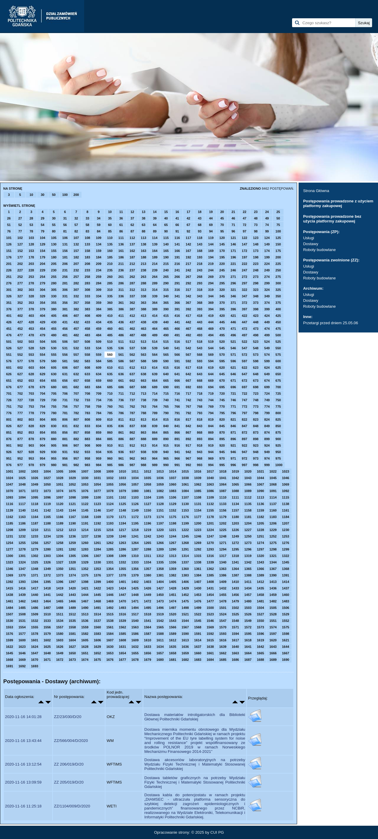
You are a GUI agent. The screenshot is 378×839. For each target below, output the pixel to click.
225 (278, 264)
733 (87, 400)
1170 (109, 517)
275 (278, 276)
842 (188, 426)
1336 (172, 562)
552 (20, 354)
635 (110, 374)
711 (121, 393)
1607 (109, 640)
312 (132, 289)
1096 (46, 497)
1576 (9, 633)
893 (199, 439)
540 (166, 348)
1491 (97, 607)
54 (42, 225)
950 (278, 452)
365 (166, 302)
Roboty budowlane (319, 250)
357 (76, 302)
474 (267, 328)
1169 (97, 517)
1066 (247, 484)
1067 (260, 484)
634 (98, 374)
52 (20, 225)
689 (154, 387)
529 (42, 348)
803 (31, 419)
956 (65, 458)
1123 (97, 504)
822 (244, 419)
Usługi (308, 238)
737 (132, 400)
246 (233, 270)
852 (20, 432)
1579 (46, 633)
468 (199, 328)
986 (121, 465)
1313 (172, 556)
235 (110, 270)
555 (53, 354)
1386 (222, 575)
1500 (210, 607)
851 (9, 432)
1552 (285, 620)
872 (244, 432)
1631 (122, 646)
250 (278, 270)
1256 (34, 543)
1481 (260, 601)
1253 (285, 536)
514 (154, 341)
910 (110, 445)
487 (132, 335)
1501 (222, 607)
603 (31, 367)
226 (9, 270)
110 (110, 238)
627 (20, 374)
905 (53, 445)
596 (233, 361)
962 (132, 458)
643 (199, 374)
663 (143, 380)
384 (98, 309)
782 (76, 413)
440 (166, 322)
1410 (235, 582)
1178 (210, 517)
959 (98, 458)
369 (211, 302)
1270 (210, 543)
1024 (9, 478)
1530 (9, 620)
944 (211, 452)
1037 (172, 478)
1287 (135, 549)
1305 (72, 556)
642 (188, 374)
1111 (235, 497)
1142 (46, 510)
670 (222, 380)
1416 (21, 588)
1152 (172, 510)
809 (98, 419)
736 (121, 400)
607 (76, 367)
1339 (210, 562)
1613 (185, 640)
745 (222, 400)
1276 (285, 543)
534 (98, 348)
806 (65, 419)
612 (132, 367)
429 (42, 322)
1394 (34, 582)
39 (155, 218)
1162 (9, 517)
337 (132, 296)
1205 (260, 523)
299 (267, 283)
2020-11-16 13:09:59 (23, 782)
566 (177, 354)
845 (222, 426)
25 (278, 212)
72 (244, 225)
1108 (197, 497)
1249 (235, 536)
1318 (235, 556)
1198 (172, 523)
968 (199, 458)
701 (9, 393)
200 (76, 194)
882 (76, 439)
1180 (235, 517)
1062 (197, 484)
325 (278, 289)
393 (199, 309)
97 (244, 231)
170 (222, 251)
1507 (9, 614)
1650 (72, 653)
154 (42, 251)
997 (244, 465)
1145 (84, 510)
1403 (147, 582)
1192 (97, 523)
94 (211, 231)
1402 (135, 582)
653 (31, 380)
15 (166, 212)
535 (110, 348)
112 (132, 238)
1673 (72, 659)
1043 (247, 478)
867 (188, 432)
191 (177, 257)
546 (233, 348)
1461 (9, 601)
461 (121, 328)
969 (211, 458)
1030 (84, 478)
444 (211, 322)
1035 (147, 478)
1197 (160, 523)
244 (211, 270)
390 (166, 309)
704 (42, 393)
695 (222, 387)
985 (110, 465)
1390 (272, 575)
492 (188, 335)
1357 (147, 569)
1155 (210, 510)
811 (121, 419)
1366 (260, 569)
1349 (46, 569)
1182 (260, 517)
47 (244, 218)
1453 (197, 595)
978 (31, 465)
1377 (109, 575)
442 (188, 322)
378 (31, 309)
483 (87, 335)
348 (255, 296)
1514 (97, 614)
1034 (135, 478)
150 (278, 244)
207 (76, 264)
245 (222, 270)
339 (154, 296)
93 (199, 231)
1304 (59, 556)
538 (143, 348)
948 (255, 452)
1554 (21, 627)
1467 (84, 601)
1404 (160, 582)
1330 (97, 562)
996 (233, 465)
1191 (84, 523)
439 (154, 322)
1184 (285, 517)
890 (166, 439)
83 (87, 231)
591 (177, 361)
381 (65, 309)
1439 (21, 595)
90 (166, 231)
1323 (9, 562)
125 (278, 238)
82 (76, 231)
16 (177, 212)
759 (98, 406)
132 (76, 244)
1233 (34, 536)
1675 (97, 659)
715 (166, 393)
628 (31, 374)
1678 (135, 659)
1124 (109, 504)
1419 (59, 588)
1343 (260, 562)
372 (244, 302)
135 (110, 244)
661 (121, 380)
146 (233, 244)
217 (188, 264)
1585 (122, 633)
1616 (222, 640)
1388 (247, 575)
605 (53, 367)
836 (121, 426)
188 (143, 257)
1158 (247, 510)
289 (154, 283)
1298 (272, 549)
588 (143, 361)
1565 (160, 627)
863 (143, 432)
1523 (210, 614)
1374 (72, 575)
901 (9, 445)
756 (65, 406)
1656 (147, 653)
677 (20, 387)
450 (278, 322)
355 (53, 302)
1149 (135, 510)
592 (188, 361)
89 (155, 231)
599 (267, 361)
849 (267, 426)
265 (166, 276)
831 (65, 426)
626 (9, 374)
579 (42, 361)
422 (244, 315)
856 (65, 432)
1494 (135, 607)
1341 (235, 562)
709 (98, 393)
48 (256, 218)
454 (42, 328)
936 (121, 452)
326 (9, 296)
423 (255, 315)
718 (199, 393)
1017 (210, 471)
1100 (97, 497)
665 (166, 380)
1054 (97, 484)
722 (244, 393)
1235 (59, 536)
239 (154, 270)
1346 (9, 569)
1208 (9, 530)
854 (42, 432)
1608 (122, 640)
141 (177, 244)
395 (222, 309)
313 (143, 289)
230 (53, 270)
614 (154, 367)
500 (278, 335)
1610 (147, 640)
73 (256, 225)
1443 (72, 595)
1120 (59, 504)
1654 (122, 653)
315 (166, 289)
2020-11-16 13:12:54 (23, 764)
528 (31, 348)
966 (177, 458)
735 (110, 400)
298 (255, 283)
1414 (285, 582)
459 (98, 328)
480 (53, 335)
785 (110, 413)
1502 (235, 607)
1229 (272, 530)
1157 (235, 510)
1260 (84, 543)
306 (65, 289)
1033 (122, 478)
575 (278, 354)
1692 (21, 666)
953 (31, 458)
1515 (109, 614)
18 (199, 212)
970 (222, 458)
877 (20, 439)
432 (76, 322)
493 (199, 335)
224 (267, 264)
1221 (172, 530)
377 (20, 309)
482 (76, 335)
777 (20, 413)
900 (278, 439)
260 (110, 276)
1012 (147, 471)
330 (53, 296)
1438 (9, 595)
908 (87, 445)
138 (143, 244)
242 (188, 270)
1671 (46, 659)
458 (87, 328)
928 (31, 452)
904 (42, 445)
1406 (185, 582)
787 (132, 413)
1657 (160, 653)
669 (211, 380)
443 (199, 322)
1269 (197, 543)
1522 (197, 614)
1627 (72, 646)
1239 (109, 536)
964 (154, 458)
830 (53, 426)
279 (42, 283)
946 (233, 452)
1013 (160, 471)
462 (132, 328)
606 (65, 367)
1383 (185, 575)
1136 (260, 504)
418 (199, 315)
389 (154, 309)
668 (199, 380)
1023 (285, 471)
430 (53, 322)
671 (233, 380)
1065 (235, 484)
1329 (84, 562)
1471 (135, 601)
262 (132, 276)
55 (54, 225)
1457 (247, 595)
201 (9, 264)
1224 (210, 530)
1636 (185, 646)
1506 (285, 607)
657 (76, 380)
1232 (21, 536)
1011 (135, 471)
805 (53, 419)
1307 (97, 556)
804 (42, 419)
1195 (135, 523)
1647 (34, 653)
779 (42, 413)
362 (132, 302)
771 (233, 406)
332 (76, 296)
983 (87, 465)
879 (42, 439)
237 (132, 270)
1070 (9, 491)
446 (233, 322)
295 (222, 283)
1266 (160, 543)
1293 (210, 549)
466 (177, 328)
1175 (172, 517)
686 (121, 387)
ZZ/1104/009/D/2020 (72, 806)
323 (255, 289)
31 (65, 218)
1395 (46, 582)
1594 (235, 633)
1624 (34, 646)
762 (132, 406)
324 (267, 289)
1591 (197, 633)
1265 (147, 543)
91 (177, 231)
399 (267, 309)
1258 (59, 543)
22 (244, 212)
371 (233, 302)
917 (188, 445)
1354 (109, 569)
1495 (147, 607)
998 (255, 465)
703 (31, 393)
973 (255, 458)
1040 (210, 478)
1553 (9, 627)
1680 (160, 659)
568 (199, 354)
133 (87, 244)
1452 (185, 595)
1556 (46, 627)
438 (143, 322)
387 (132, 309)
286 (121, 283)
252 (20, 276)
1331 (109, 562)
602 (20, 367)
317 (188, 289)
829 (42, 426)
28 (31, 218)
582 (76, 361)
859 (98, 432)
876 (9, 439)
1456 (235, 595)
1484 (9, 607)
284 (98, 283)
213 (143, 264)
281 (65, 283)
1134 (235, 504)
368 (199, 302)
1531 (21, 620)
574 (267, 354)
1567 (185, 627)
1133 (222, 504)
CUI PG (217, 832)
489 (154, 335)
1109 (210, 497)
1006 (72, 471)
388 (143, 309)
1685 (222, 659)
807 (76, 419)
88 (143, 231)
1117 (21, 504)
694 (211, 387)
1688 (260, 659)
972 (244, 458)
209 (98, 264)
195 (222, 257)
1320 (260, 556)
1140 (21, 510)
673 (255, 380)
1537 (97, 620)
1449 (147, 595)
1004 (46, 471)
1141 (34, 510)
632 (76, 374)
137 (132, 244)
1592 (210, 633)
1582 (84, 633)
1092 (285, 491)
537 (132, 348)
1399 (97, 582)
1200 (197, 523)
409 (98, 315)
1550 (260, 620)
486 (121, 335)
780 (53, 413)
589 (154, 361)
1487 (46, 607)
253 (31, 276)
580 (53, 361)
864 (154, 432)
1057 (135, 484)
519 (211, 341)
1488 (59, 607)
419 (211, 315)
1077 (97, 491)
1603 (59, 640)
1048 (21, 484)
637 (132, 374)
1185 (9, 523)
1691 (9, 666)
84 (98, 231)
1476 (197, 601)
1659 (185, 653)
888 (143, 439)
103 (31, 238)
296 (233, 283)
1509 (34, 614)
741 (177, 400)
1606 (97, 640)
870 (222, 432)
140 (166, 244)
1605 (84, 640)
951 (9, 458)
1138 (285, 504)
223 (255, 264)
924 (267, 445)
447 (244, 322)
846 (233, 426)
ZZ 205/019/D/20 (69, 782)
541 (177, 348)
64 (155, 225)
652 (20, 380)
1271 (222, 543)
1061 (185, 484)
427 (20, 322)
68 (199, 225)
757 (76, 406)
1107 (185, 497)
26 (9, 218)
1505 (272, 607)
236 (121, 270)
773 (255, 406)
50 (54, 194)
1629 (97, 646)
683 (87, 387)
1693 (34, 666)
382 (76, 309)
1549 (247, 620)
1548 (235, 620)
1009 (109, 471)
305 (53, 289)
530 (53, 348)
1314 (185, 556)
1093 (9, 497)
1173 (147, 517)
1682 (185, 659)
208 (87, 264)
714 (154, 393)
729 (42, 400)
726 (9, 400)
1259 (72, 543)
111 (121, 238)
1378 (122, 575)
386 (121, 309)
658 (87, 380)
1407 (197, 582)
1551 (272, 620)
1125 (122, 504)
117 (188, 238)
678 (31, 387)
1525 (235, 614)
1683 (197, 659)
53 (31, 225)
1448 (135, 595)
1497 (172, 607)
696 (233, 387)
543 (199, 348)
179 (42, 257)
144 (211, 244)
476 (9, 335)
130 (53, 244)
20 (222, 212)
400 (278, 309)
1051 (59, 484)
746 (233, 400)
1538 (109, 620)
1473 (160, 601)
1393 (21, 582)
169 (211, 251)
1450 (160, 595)
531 (65, 348)
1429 (185, 588)
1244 (172, 536)
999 (267, 465)
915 (166, 445)
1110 (222, 497)
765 (166, 406)
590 (166, 361)
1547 (222, 620)
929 (42, 452)
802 (20, 419)
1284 (97, 549)
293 (199, 283)
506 (65, 341)
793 (199, 413)
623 (255, 367)
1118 (34, 504)
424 (267, 315)
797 (244, 413)
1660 (197, 653)
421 (233, 315)
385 (110, 309)
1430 (197, 588)
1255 (21, 543)
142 (188, 244)
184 (98, 257)
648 (255, 374)
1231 (9, 536)
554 (42, 354)
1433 (235, 588)
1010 (122, 471)
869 (211, 432)
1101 (109, 497)
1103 (135, 497)
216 (177, 264)
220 (222, 264)
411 (121, 315)
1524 (222, 614)
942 (188, 452)
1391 (285, 575)
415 (166, 315)
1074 (59, 491)
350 (278, 296)
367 (188, 302)
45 (222, 218)
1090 (260, 491)
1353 (97, 569)
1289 (160, 549)
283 (87, 283)
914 (154, 445)
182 (76, 257)
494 (211, 335)
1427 (160, 588)
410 (110, 315)
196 (233, 257)
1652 (97, 653)
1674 (84, 659)
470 (222, 328)
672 (244, 380)
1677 (122, 659)
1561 (109, 627)
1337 (185, 562)
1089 (247, 491)
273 (255, 276)
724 (267, 393)
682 (76, 387)
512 (132, 341)
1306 (84, 556)
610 (110, 367)
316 (177, 289)
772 (244, 406)
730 (53, 400)
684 (98, 387)
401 (9, 315)
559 (98, 354)
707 (76, 393)
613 (143, 367)
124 (267, 238)
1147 (109, 510)
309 (98, 289)
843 (199, 426)
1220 (160, 530)
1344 (272, 562)
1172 (135, 517)
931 (65, 452)
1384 (197, 575)
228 (31, 270)
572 (244, 354)
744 (211, 400)
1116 (9, 504)
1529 (285, 614)
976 (9, 465)
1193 (109, 523)
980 (53, 465)
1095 (34, 497)
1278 (21, 549)
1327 (59, 562)
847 (244, 426)
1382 (172, 575)
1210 (34, 530)
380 (53, 309)
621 (233, 367)
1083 (172, 491)
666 (177, 380)
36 (121, 218)
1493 (122, 607)
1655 (135, 653)
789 (154, 413)
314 (154, 289)
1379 (135, 575)
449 (267, 322)
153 (31, 251)
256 (65, 276)
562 (132, 354)
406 (65, 315)
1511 (59, 614)
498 (255, 335)
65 (166, 225)
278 (31, 283)
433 (87, 322)
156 (65, 251)
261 (121, 276)
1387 (235, 575)
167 (188, 251)
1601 (34, 640)
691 (177, 387)
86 (121, 231)
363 (143, 302)
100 (65, 194)
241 (177, 270)
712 (132, 393)
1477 (210, 601)
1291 (185, 549)
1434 (247, 588)
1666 (272, 653)
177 (20, 257)
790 (166, 413)
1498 (185, 607)
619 (211, 367)
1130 (185, 504)
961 (121, 458)
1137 (272, 504)
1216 (109, 530)
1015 (185, 471)
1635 (172, 646)
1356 (135, 569)
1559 (84, 627)
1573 (260, 627)
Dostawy (310, 244)
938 (143, 452)
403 (31, 315)
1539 (122, 620)
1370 (21, 575)
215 (166, 264)
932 (76, 452)
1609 (135, 640)
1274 (260, 543)
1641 (247, 646)
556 (65, 354)
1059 (160, 484)
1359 (172, 569)
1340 (222, 562)
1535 (72, 620)
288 (143, 283)
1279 (34, 549)
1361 (197, 569)
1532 (34, 620)
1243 (160, 536)
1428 (172, 588)
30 (42, 194)
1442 (59, 595)
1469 (109, 601)
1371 (34, 575)
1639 (222, 646)
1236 (72, 536)
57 (76, 225)
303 (31, 289)
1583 (97, 633)
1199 (185, 523)
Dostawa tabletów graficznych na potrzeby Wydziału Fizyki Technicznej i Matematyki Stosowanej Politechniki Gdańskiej (194, 782)
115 (166, 238)
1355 (122, 569)
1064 (222, 484)
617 (188, 367)
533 (87, 348)
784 (98, 413)
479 (42, 335)
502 (20, 341)
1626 (59, 646)
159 (98, 251)
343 (199, 296)
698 (255, 387)
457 (76, 328)
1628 (84, 646)
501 (9, 341)
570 (222, 354)
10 (31, 194)
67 (188, 225)
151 (9, 251)
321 (233, 289)
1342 (247, 562)
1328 (72, 562)
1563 (135, 627)
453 (31, 328)
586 (121, 361)
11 (121, 212)
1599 (9, 640)
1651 (84, 653)
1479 (235, 601)
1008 (97, 471)
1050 (46, 484)
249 (267, 270)
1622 (9, 646)
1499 (197, 607)
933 (87, 452)
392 (188, 309)
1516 (122, 614)
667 (188, 380)
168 (199, 251)
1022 (272, 471)
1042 (235, 478)
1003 (34, 471)
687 (132, 387)
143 (199, 244)
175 (278, 251)
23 (256, 212)
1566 (172, 627)
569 (211, 354)
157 (76, 251)
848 (255, 426)
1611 (160, 640)
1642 (260, 646)
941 (177, 452)
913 (143, 445)
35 (110, 218)
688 (143, 387)
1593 (222, 633)
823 (255, 419)
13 (143, 212)
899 (267, 439)
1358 (160, 569)
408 (87, 315)
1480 (247, 601)
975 (278, 458)
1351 (72, 569)
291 (177, 283)
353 (31, 302)
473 (255, 328)
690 (166, 387)
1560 (97, 627)
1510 (46, 614)
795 (222, 413)
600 (278, 361)
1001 (9, 471)
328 (31, 296)
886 (121, 439)
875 (278, 432)
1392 (9, 582)
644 (211, 374)
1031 (97, 478)
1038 (185, 478)
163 (143, 251)
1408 (210, 582)
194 (211, 257)
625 (278, 367)
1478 (222, 601)
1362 (210, 569)
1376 (97, 575)
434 (98, 322)
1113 (260, 497)
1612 (172, 640)
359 (98, 302)
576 (9, 361)
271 (233, 276)
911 (121, 445)
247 (244, 270)
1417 (34, 588)
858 (87, 432)
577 (20, 361)
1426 (147, 588)
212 (132, 264)
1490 (84, 607)
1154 (197, 510)
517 (188, 341)
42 (188, 218)
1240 (122, 536)
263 (143, 276)
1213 (72, 530)
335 (110, 296)
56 (65, 225)
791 (177, 413)
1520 (172, 614)
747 (244, 400)
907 (76, 445)
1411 (247, 582)
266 (177, 276)
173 (255, 251)
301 (9, 289)
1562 (122, 627)
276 (9, 283)
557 (76, 354)
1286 (122, 549)
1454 (210, 595)
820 (222, 419)
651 (9, 380)
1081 (147, 491)
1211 (46, 530)
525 (278, 341)
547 (244, 348)
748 (255, 400)
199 (267, 257)
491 (177, 335)
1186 (21, 523)
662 (132, 380)
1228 (260, 530)
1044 (260, 478)
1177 (197, 517)
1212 (59, 530)
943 (199, 452)
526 (9, 348)
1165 (46, 517)
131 (65, 244)
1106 (172, 497)
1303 (46, 556)
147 (244, 244)
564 (154, 354)
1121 (72, 504)
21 (233, 212)
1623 (21, 646)
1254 (9, 543)
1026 (34, 478)
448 (255, 322)
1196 (147, 523)
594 (211, 361)
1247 (210, 536)
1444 (84, 595)
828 (31, 426)
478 (31, 335)
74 (267, 225)
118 (199, 238)
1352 (84, 569)
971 (233, 458)
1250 (247, 536)
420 (222, 315)
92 (188, 231)
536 (121, 348)
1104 (147, 497)
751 (9, 406)
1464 (46, 601)
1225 (222, 530)
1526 (247, 614)
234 (98, 270)
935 (110, 452)
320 (222, 289)
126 (9, 244)
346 (233, 296)
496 (233, 335)
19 (211, 212)
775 (278, 406)
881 (65, 439)
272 (244, 276)
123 (255, 238)
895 (222, 439)
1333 (135, 562)
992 (188, 465)
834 (98, 426)
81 (65, 231)
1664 (247, 653)
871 (233, 432)
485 (110, 335)
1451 (172, 595)
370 (222, 302)
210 (110, 264)
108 (87, 238)
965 (166, 458)
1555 (34, 627)
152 (20, 251)
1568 (197, 627)
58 (87, 225)
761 (121, 406)
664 (154, 380)
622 (244, 367)
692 (188, 387)
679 (42, 387)
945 (222, 452)
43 (199, 218)
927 (20, 452)
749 (267, 400)
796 (233, 413)
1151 (160, 510)
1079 (122, 491)
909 (98, 445)
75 (278, 225)
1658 (172, 653)
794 (211, 413)
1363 (222, 569)
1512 (72, 614)
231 (65, 270)
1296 (247, 549)
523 (255, 341)
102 (20, 238)
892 (188, 439)
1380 (147, 575)
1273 (247, 543)
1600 (21, 640)
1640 (235, 646)
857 (76, 432)
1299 (285, 549)
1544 (185, 620)
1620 (272, 640)
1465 (59, 601)
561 (121, 354)
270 (222, 276)
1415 (9, 588)
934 (98, 452)
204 (42, 264)
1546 (210, 620)
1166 (59, 517)
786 (121, 413)
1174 (160, 517)
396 (233, 309)
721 (233, 393)
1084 (185, 491)
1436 (272, 588)
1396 (59, 582)
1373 (59, 575)
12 (132, 212)
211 (121, 264)
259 (98, 276)
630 (53, 374)
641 (177, 374)
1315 (197, 556)
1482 (272, 601)
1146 (97, 510)
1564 (147, 627)
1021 (260, 471)
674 (267, 380)
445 (222, 322)
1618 (247, 640)
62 (132, 225)
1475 (185, 601)
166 (177, 251)
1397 (72, 582)
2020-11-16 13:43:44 (23, 740)
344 (211, 296)
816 (177, 419)
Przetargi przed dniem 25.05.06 (330, 323)
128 (31, 244)
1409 (222, 582)
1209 (21, 530)
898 (255, 439)
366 (177, 302)
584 (98, 361)
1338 (197, 562)
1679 (147, 659)
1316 (210, 556)
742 (188, 400)
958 (87, 458)
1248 (222, 536)
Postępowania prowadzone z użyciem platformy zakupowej (338, 203)
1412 (260, 582)
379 (42, 309)
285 (110, 283)
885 (110, 439)
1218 (135, 530)
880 (53, 439)
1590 (185, 633)
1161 (285, 510)
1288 (147, 549)
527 (20, 348)
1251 (260, 536)
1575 (285, 627)
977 (20, 465)
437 (132, 322)
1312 (160, 556)
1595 (247, 633)
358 (87, 302)
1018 (222, 471)
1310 (135, 556)
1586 (135, 633)
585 (110, 361)
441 (177, 322)
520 (222, 341)
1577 (21, 633)
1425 (135, 588)
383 (87, 309)
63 (143, 225)
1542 (160, 620)
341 (177, 296)
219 (211, 264)
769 (211, 406)
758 (87, 406)
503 (31, 341)
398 (255, 309)
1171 (122, 517)
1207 (285, 523)
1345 (285, 562)
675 (278, 380)
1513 (84, 614)
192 (188, 257)
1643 (272, 646)
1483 (285, 601)
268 (199, 276)
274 (267, 276)
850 (278, 426)
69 (211, 225)
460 (110, 328)
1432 (222, 588)
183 (87, 257)
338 (143, 296)
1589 (172, 633)
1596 (260, 633)
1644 (285, 646)
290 (166, 283)
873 (255, 432)
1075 (72, 491)
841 (177, 426)
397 (244, 309)
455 (53, 328)
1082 (160, 491)
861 (121, 432)
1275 (272, 543)
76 (9, 231)
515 (166, 341)
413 (143, 315)
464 (154, 328)
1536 (84, 620)
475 (278, 328)
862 (132, 432)
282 (76, 283)
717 (188, 393)
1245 (185, 536)
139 (154, 244)
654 (42, 380)
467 (188, 328)
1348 (34, 569)
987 (132, 465)
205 (53, 264)
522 (244, 341)
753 (31, 406)
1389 (260, 575)
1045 (272, 478)
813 (143, 419)
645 (222, 374)
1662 (222, 653)
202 (20, 264)
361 (121, 302)
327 (20, 296)
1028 (59, 478)
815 (166, 419)
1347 (21, 569)
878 (31, 439)
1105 (160, 497)
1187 (34, 523)
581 (65, 361)
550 (278, 348)
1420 (72, 588)
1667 (285, 653)
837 (132, 426)
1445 (97, 595)
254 (42, 276)
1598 (285, 633)
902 (20, 445)
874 (267, 432)
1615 (210, 640)
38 (143, 218)
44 (211, 218)
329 (42, 296)
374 (267, 302)
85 (110, 231)
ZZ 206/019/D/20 (69, 764)
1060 (172, 484)
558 (87, 354)
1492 (109, 607)
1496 (160, 607)
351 (9, 302)
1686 (235, 659)
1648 (46, 653)
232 (76, 270)
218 (199, 264)
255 (53, 276)
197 (244, 257)
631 (65, 374)
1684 (210, 659)
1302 (34, 556)
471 (233, 328)
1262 (109, 543)
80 (54, 231)
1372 (46, 575)
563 (143, 354)
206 (65, 264)
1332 (122, 562)
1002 (21, 471)
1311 (147, 556)
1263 (122, 543)
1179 (222, 517)
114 (154, 238)
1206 (272, 523)
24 (267, 212)
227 (20, 270)
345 (222, 296)
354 (42, 302)
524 (267, 341)
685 (110, 387)
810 (110, 419)
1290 (172, 549)
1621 (285, 640)
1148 (122, 510)
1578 (34, 633)
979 (42, 465)
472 (244, 328)
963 (143, 458)
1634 (160, 646)
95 (222, 231)
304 (42, 289)
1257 (46, 543)
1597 (272, 633)
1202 (222, 523)
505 (53, 341)
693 (199, 387)
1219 (147, 530)
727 (20, 400)
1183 (272, 517)
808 (87, 419)
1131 (197, 504)
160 (110, 251)
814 (154, 419)
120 (222, 238)
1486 (34, 607)
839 (154, 426)
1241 (135, 536)
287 (132, 283)
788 (143, 413)
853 (31, 432)
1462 (21, 601)
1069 (285, 484)
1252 (272, 536)
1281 (59, 549)
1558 (72, 627)
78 (31, 231)
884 (98, 439)
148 (255, 244)
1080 (135, 491)
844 (211, 426)
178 (31, 257)
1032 (109, 478)
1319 (247, 556)
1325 (34, 562)
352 (20, 302)
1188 (46, 523)
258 (87, 276)
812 (132, 419)
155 (53, 251)
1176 (185, 517)
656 (65, 380)
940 (166, 452)
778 (31, 413)
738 (143, 400)
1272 (235, 543)
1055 (109, 484)
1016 (197, 471)
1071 (21, 491)
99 (267, 231)
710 (110, 393)
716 (177, 393)
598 (255, 361)
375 (278, 302)
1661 (210, 653)
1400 (109, 582)
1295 (235, 549)
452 (20, 328)
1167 (72, 517)
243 (199, 270)
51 (9, 225)
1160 (272, 510)
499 (267, 335)
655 (53, 380)
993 (199, 465)
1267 (172, 543)
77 (20, 231)
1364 (235, 569)
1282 (72, 549)
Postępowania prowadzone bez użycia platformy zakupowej (332, 218)
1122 (84, 504)
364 (154, 302)
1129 (172, 504)
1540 (135, 620)
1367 (272, 569)
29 (42, 218)
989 (154, 465)
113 (143, 238)
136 (121, 244)
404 (42, 315)
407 (76, 315)
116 (177, 238)
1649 (59, 653)
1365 (247, 569)
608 (87, 367)
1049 (34, 484)
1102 (122, 497)
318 (199, 289)
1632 (135, 646)
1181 (247, 517)
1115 (285, 497)
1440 (34, 595)
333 (87, 296)
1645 (9, 653)
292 (188, 283)
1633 (147, 646)
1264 (135, 543)
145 (222, 244)
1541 (147, 620)
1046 (285, 478)
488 (143, 335)
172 (244, 251)
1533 (46, 620)
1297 (260, 549)
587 (132, 361)
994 (211, 465)
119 (211, 238)
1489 (72, 607)
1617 (235, 640)
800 (278, 413)
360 (110, 302)
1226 (235, 530)
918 (199, 445)
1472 (147, 601)
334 (98, 296)
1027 (46, 478)
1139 (9, 510)
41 (177, 218)
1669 (21, 659)
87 (132, 231)
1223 (197, 530)
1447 (122, 595)
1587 (147, 633)
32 (76, 218)
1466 (72, 601)
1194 (122, 523)
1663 (235, 653)
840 (166, 426)
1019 (235, 471)
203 (31, 264)
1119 (46, 504)
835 (110, 426)
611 (121, 367)
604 (42, 367)
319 (211, 289)
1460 (285, 595)
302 (20, 289)
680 (53, 387)
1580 (59, 633)
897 (244, 439)
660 (110, 380)
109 (98, 238)
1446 (109, 595)
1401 (122, 582)
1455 (222, 595)
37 (132, 218)
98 (256, 231)
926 (9, 452)
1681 (172, 659)
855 (53, 432)
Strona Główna (316, 191)
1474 (172, 601)
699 (267, 387)
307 (76, 289)
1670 (34, 659)
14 (155, 212)
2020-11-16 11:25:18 (23, 806)
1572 (247, 627)
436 (121, 322)
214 (154, 264)
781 (65, 413)
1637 (197, 646)
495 (222, 335)
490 (166, 335)
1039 (197, 478)
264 (154, 276)
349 (267, 296)
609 (98, 367)
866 (177, 432)
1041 (222, 478)
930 (53, 452)
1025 (21, 478)
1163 (21, 517)
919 (211, 445)
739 (154, 400)
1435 (260, 588)
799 (267, 413)
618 (199, 367)
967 (188, 458)
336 (121, 296)
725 (278, 393)
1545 (197, 620)
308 (87, 289)
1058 (147, 484)
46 (233, 218)
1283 (84, 549)
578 (31, 361)
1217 (122, 530)
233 (87, 270)
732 (76, 400)
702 (20, 393)
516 (177, 341)
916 (177, 445)
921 (233, 445)
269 (211, 276)
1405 (172, 582)
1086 (210, 491)
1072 (34, 491)
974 (267, 458)
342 (188, 296)
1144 (72, 510)
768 (199, 406)
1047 (9, 484)
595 (222, 361)
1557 (59, 627)
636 (121, 374)
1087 (222, 491)
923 (255, 445)
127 (20, 244)
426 (9, 322)
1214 (84, 530)
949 (267, 452)
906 (65, 445)
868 (199, 432)
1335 (160, 562)
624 (267, 367)
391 (177, 309)
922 (244, 445)
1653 (109, 653)
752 (20, 406)
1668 (9, 659)
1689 (272, 659)
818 (199, 419)
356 (65, 302)
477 (20, 335)
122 (244, 238)
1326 (46, 562)
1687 (247, 659)
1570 (222, 627)
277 (20, 283)
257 (76, 276)
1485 (21, 607)
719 (211, 393)
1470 (122, 601)
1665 (260, 653)
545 (222, 348)
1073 (46, 491)
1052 (72, 484)
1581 (72, 633)
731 (65, 400)
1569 (210, 627)
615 (166, 367)
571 (233, 354)
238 (143, 270)
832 (76, 426)
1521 (185, 614)
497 (244, 335)
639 (154, 374)
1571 (235, 627)
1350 (59, 569)
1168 (84, 517)
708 (87, 393)
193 (199, 257)
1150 (147, 510)
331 (65, 296)
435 (110, 322)
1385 (210, 575)
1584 (109, 633)
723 (255, 393)
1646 (21, 653)
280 (53, 283)
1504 (260, 607)
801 (9, 419)
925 (278, 445)
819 (211, 419)
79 (42, 231)
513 (143, 341)
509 (98, 341)
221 (233, 264)
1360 (185, 569)
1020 (247, 471)
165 (166, 251)
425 (278, 315)
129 (42, 244)
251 (9, 276)
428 (31, 322)
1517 (135, 614)
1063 (210, 484)
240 (166, 270)
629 (42, 374)
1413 (272, 582)
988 (143, 465)
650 (278, 374)
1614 (197, 640)
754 (42, 406)
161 (121, 251)
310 (110, 289)
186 (121, 257)
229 (42, 270)
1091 (272, 491)
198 (255, 257)
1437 (285, 588)
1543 (172, 620)
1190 (72, 523)
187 (132, 257)
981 (65, 465)
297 (244, 283)
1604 (72, 640)
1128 (160, 504)
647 (244, 374)
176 (9, 257)
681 (65, 387)
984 (98, 465)
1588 (160, 633)
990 (166, 465)
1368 (285, 569)
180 (53, 257)
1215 (97, 530)
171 (233, 251)
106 (65, 238)
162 (132, 251)
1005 (59, 471)
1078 (109, 491)
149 (267, 244)
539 (154, 348)
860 (110, 432)
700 (278, 387)
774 (267, 406)
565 (166, 354)
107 (76, 238)
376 (9, 309)
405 (53, 315)
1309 (122, 556)
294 (211, 283)
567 (188, 354)
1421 (84, 588)
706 (65, 393)
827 (20, 426)
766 (177, 406)
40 (166, 218)
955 (53, 458)
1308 (109, 556)
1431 (210, 588)
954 (42, 458)
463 (143, 328)
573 (255, 354)
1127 (147, 504)
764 (154, 406)
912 (132, 445)
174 (267, 251)
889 (154, 439)
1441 (46, 595)
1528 (272, 614)
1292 (197, 549)
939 (154, 452)
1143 (59, 510)
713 (143, 393)
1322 (285, 556)
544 (211, 348)
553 (31, 354)
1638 (210, 646)
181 (65, 257)
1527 (260, 614)
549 (267, 348)
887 (132, 439)
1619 (260, 640)
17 (188, 212)
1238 (97, 536)
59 (98, 225)
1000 (278, 465)
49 (267, 218)
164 (154, 251)
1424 (122, 588)
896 (233, 439)
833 (87, 426)
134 (98, 244)
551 (9, 354)
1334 (147, 562)
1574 (272, 627)
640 (166, 374)
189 (154, 257)
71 (233, 225)
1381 (160, 575)
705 (53, 393)
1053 (84, 484)
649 (267, 374)
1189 (59, 523)
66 (177, 225)
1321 (272, 556)
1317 (222, 556)
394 (211, 309)
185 (110, 257)
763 (143, 406)
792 (188, 413)
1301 (21, 556)
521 (233, 341)
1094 (21, 497)
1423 (109, 588)
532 (76, 348)
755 (53, 406)
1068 (272, 484)
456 (65, 328)
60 (110, 225)
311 (121, 289)
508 (87, 341)
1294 (222, 549)
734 (98, 400)
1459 (272, 595)
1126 (135, 504)
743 (199, 400)
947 (244, 452)
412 (132, 315)
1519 (160, 614)
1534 (59, 620)
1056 (122, 484)
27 (20, 218)
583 (87, 361)
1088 (235, 491)
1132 (210, 504)
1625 (46, 646)
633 (87, 374)
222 (244, 264)
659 (98, 380)
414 (154, 315)
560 (110, 354)
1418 (46, 588)
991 (177, 465)
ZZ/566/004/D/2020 (71, 740)
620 (222, 367)
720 (222, 393)
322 (244, 289)
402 (20, 315)
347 (244, 296)
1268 (185, 543)
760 (110, 406)
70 (222, 225)
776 (9, 413)
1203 (235, 523)
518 (199, 341)
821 (233, 419)
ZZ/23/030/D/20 (68, 717)
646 (233, 374)
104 (42, 238)
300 (278, 283)
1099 (84, 497)
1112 (247, 497)
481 (65, 335)
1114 (272, 497)
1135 (247, 504)
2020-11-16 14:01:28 (23, 717)
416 (177, 315)
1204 (247, 523)
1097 (59, 497)
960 (110, 458)
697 (244, 387)
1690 (285, 659)
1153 (185, 510)
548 (255, 348)
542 (188, 348)
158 (87, 251)
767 (188, 406)
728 (31, 400)
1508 (21, 614)
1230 (285, 530)
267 (188, 276)
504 (42, 341)
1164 (34, 517)
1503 (247, 607)
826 (9, 426)
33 (87, 218)
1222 (185, 530)
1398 (84, 582)
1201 (210, 523)
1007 (84, 471)
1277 (9, 549)
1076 (84, 491)
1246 (197, 536)
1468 (97, 601)
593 (199, 361)
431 (65, 322)
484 (98, 335)
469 (211, 328)
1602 (46, 640)
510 (110, 341)
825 (278, 419)
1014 (172, 471)
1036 (160, 478)
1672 (59, 659)
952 (20, 458)
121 (233, 238)
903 (31, 445)
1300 (9, 556)
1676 (109, 659)
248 (255, 270)
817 (188, 419)
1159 (260, 510)
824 (267, 419)
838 (143, 426)
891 (177, 439)
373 (255, 302)
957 (76, 458)
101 (9, 238)
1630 (109, 646)
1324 (21, 562)
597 (244, 361)
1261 (97, 543)
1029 (72, 478)
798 (255, 413)
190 (166, 257)
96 (233, 231)
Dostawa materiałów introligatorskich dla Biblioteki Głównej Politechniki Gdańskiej (194, 716)
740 (166, 400)
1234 (46, 536)
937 (132, 452)
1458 (260, 595)
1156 (222, 510)
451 (9, 328)
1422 (97, 588)
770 (222, 406)
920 (222, 445)
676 (9, 387)
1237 (84, 536)
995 (222, 465)
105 (53, 238)
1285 (109, 549)
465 (166, 328)
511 (121, 341)
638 (143, 374)
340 (166, 296)
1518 (147, 614)
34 (98, 218)
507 (76, 341)
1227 (247, 530)
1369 (9, 575)
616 (177, 367)
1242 (147, 536)
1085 (197, 491)
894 (211, 439)
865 (166, 432)
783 (87, 413)
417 (188, 315)
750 (278, 400)
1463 (34, 601)
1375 (84, 575)
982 (76, 465)
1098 (72, 497)
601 (9, 367)
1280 (46, 549)
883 (87, 439)
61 (121, 225)
